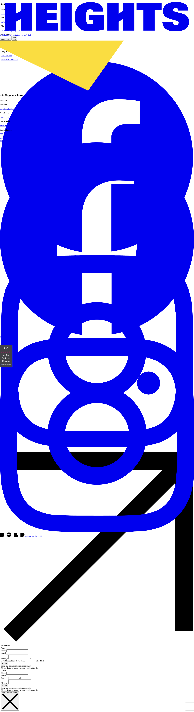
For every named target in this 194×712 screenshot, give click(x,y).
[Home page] (97, 17)
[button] (27, 35)
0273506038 (5, 117)
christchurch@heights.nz (10, 126)
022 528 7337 (5, 134)
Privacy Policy (6, 138)
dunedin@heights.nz (8, 109)
